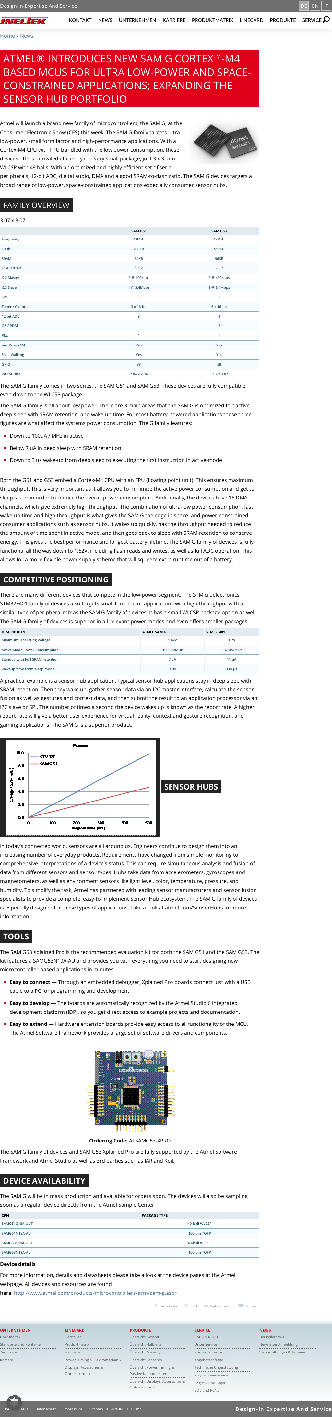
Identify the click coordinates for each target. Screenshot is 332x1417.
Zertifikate (8, 1352)
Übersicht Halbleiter (146, 1344)
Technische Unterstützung (216, 1367)
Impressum (73, 1408)
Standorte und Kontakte (20, 1344)
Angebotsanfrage (209, 1359)
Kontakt (80, 20)
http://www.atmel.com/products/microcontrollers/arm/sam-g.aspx (95, 1292)
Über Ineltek (10, 1336)
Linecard (251, 20)
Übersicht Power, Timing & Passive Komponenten (152, 1370)
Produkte (283, 20)
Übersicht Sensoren (146, 1359)
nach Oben (169, 1306)
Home (7, 35)
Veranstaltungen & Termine (282, 1352)
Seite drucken (221, 1306)
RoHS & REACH (207, 1336)
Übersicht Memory (145, 1352)
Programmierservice (211, 1375)
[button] (14, 1402)
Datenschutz (45, 1408)
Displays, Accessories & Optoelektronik (84, 1370)
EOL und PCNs (207, 1390)
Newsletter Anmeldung (278, 1344)
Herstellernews (271, 1336)
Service (312, 20)
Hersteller (73, 1336)
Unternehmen (137, 20)
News (105, 20)
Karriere (174, 20)
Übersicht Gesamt (144, 1336)
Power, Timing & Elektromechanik (93, 1359)
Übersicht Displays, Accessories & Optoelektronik (157, 1384)
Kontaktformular (208, 1352)
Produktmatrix (212, 20)
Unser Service (206, 1344)
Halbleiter (73, 1352)
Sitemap (96, 1408)
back (194, 1306)
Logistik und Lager (210, 1382)
